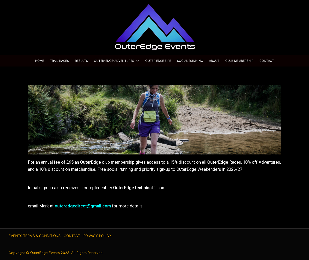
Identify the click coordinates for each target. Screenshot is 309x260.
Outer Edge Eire (158, 60)
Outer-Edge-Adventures (114, 60)
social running (190, 60)
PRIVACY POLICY (97, 236)
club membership (239, 60)
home (39, 60)
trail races (59, 60)
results (81, 60)
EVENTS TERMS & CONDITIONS (35, 236)
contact (266, 60)
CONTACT (72, 236)
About (214, 60)
